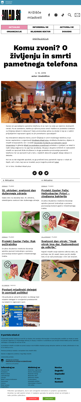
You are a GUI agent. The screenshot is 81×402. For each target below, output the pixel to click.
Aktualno (14, 27)
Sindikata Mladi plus (40, 140)
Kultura (3, 383)
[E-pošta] (77, 15)
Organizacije (14, 32)
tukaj (57, 162)
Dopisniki (60, 373)
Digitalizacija (41, 39)
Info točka (31, 385)
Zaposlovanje (5, 370)
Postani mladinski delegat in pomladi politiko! (19, 291)
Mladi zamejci (5, 385)
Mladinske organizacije (35, 370)
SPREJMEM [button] (49, 398)
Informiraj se (40, 27)
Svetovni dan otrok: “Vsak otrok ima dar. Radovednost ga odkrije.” (60, 244)
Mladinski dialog (33, 373)
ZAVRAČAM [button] (32, 398)
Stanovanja (4, 381)
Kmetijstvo (4, 372)
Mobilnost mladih (33, 377)
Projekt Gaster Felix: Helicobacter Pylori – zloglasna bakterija (55, 193)
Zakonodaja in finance (35, 383)
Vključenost (46, 237)
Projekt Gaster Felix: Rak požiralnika (19, 243)
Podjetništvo (5, 387)
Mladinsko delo (32, 375)
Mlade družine (5, 373)
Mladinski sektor (40, 32)
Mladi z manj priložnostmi (9, 379)
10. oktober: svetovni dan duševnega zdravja (19, 192)
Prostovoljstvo (32, 379)
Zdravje (5, 186)
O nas (58, 378)
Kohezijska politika (33, 381)
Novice (58, 367)
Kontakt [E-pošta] (59, 381)
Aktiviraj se (67, 27)
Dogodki (67, 31)
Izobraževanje (5, 375)
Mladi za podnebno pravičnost (36, 145)
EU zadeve (5, 285)
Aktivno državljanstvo (34, 372)
